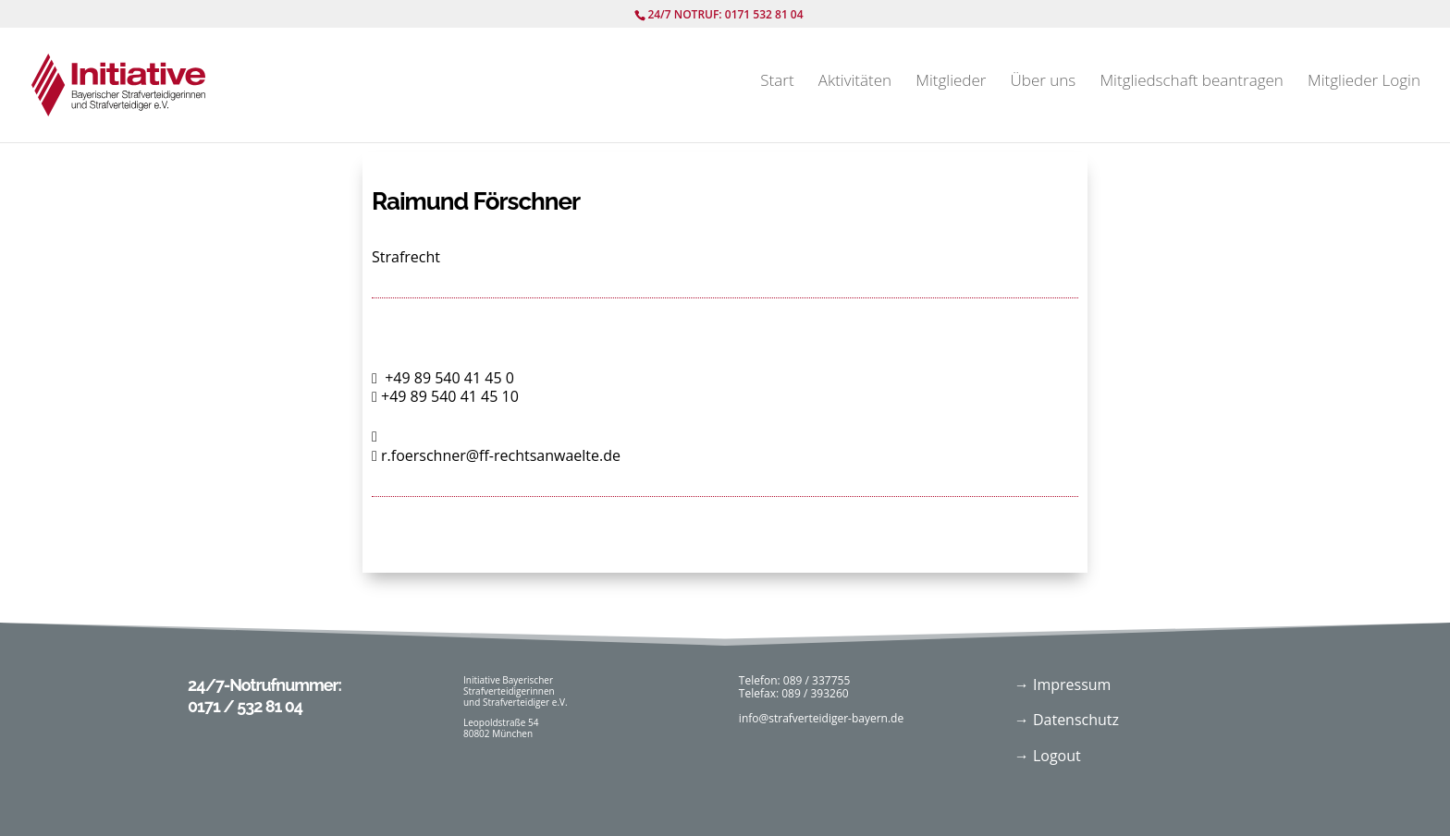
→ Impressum (1063, 684)
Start (776, 82)
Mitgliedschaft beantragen (1191, 82)
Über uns (1043, 82)
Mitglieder (950, 82)
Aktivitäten (854, 82)
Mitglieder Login (1364, 82)
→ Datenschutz (1066, 719)
